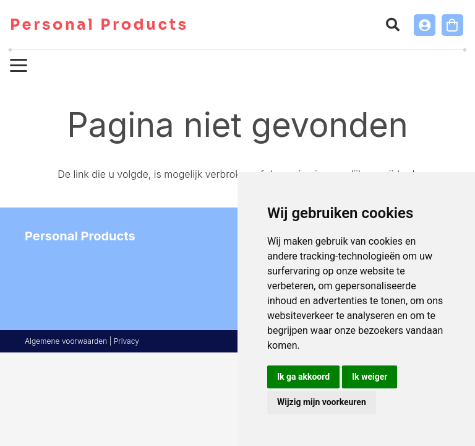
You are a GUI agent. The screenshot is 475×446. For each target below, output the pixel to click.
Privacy (126, 341)
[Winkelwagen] (452, 25)
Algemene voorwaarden (66, 341)
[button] (392, 24)
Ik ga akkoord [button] (303, 377)
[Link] (424, 25)
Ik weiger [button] (369, 377)
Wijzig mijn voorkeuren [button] (321, 402)
